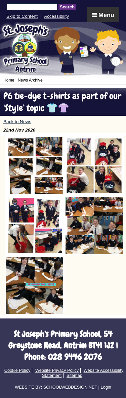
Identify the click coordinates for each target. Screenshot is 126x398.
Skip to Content (22, 16)
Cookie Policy (17, 370)
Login (105, 387)
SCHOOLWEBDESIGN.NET (70, 387)
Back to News (17, 121)
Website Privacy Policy (57, 370)
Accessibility (56, 16)
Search (67, 6)
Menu (103, 15)
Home (8, 80)
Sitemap (74, 375)
